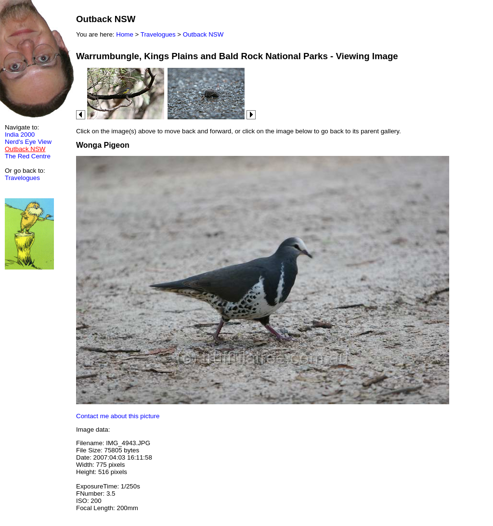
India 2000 (20, 134)
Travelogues (22, 177)
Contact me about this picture (117, 416)
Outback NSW (203, 34)
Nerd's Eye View (28, 141)
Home (124, 34)
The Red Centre (28, 156)
